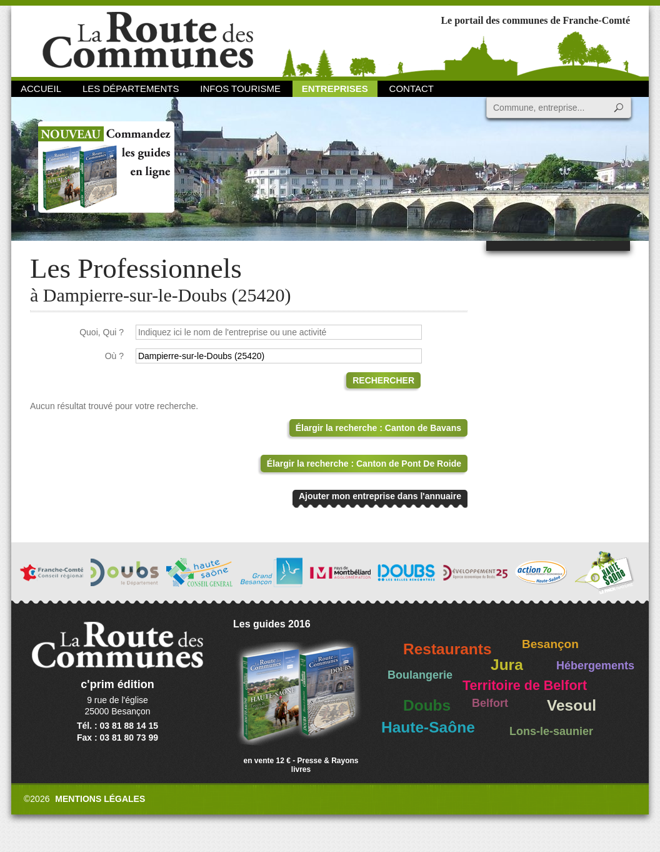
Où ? (114, 356)
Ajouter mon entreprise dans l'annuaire (380, 496)
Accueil (41, 88)
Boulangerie (420, 675)
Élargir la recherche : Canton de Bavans (378, 428)
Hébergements (595, 665)
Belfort (490, 703)
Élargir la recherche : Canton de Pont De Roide (364, 464)
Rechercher (383, 380)
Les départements (130, 88)
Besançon (550, 644)
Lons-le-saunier (551, 731)
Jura (507, 664)
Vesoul (571, 705)
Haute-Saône (428, 727)
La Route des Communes (147, 40)
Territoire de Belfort (524, 685)
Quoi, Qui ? (101, 332)
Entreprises (335, 88)
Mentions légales (100, 799)
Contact (411, 88)
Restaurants (447, 649)
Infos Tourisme (240, 88)
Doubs (427, 705)
